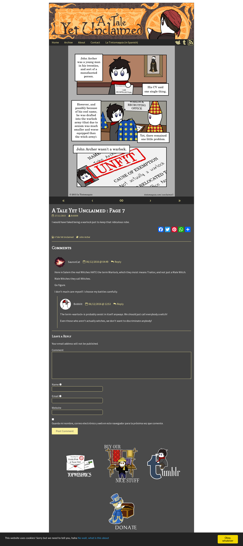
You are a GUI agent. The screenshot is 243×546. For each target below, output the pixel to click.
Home (55, 42)
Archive (68, 42)
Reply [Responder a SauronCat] (118, 261)
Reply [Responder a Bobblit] (120, 304)
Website (56, 407)
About (81, 42)
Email (57, 396)
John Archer (84, 237)
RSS (190, 42)
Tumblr (184, 42)
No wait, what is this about (93, 538)
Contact (95, 42)
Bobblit (74, 215)
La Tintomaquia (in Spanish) (121, 42)
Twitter (178, 42)
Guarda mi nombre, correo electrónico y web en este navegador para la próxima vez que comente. (107, 423)
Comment (58, 350)
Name (57, 384)
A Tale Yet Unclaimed (64, 237)
